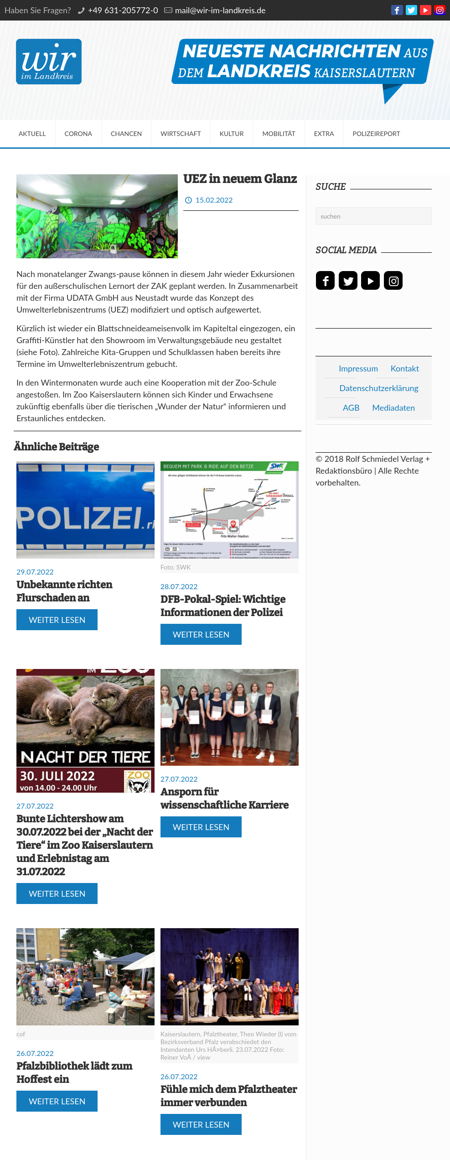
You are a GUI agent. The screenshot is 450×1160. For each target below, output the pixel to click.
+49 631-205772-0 (123, 10)
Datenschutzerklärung (379, 388)
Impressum (358, 368)
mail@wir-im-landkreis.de (220, 10)
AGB (351, 407)
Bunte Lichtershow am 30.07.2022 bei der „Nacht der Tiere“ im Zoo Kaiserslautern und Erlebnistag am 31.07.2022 (84, 845)
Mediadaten (393, 407)
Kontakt (405, 368)
